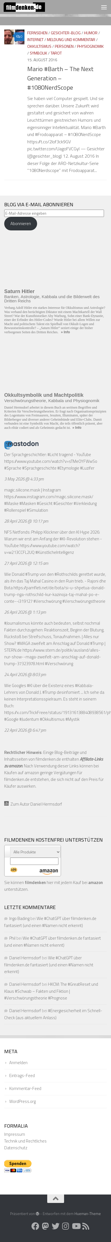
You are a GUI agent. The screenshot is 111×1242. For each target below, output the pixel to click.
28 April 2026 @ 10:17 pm (26, 521)
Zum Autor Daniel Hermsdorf (33, 804)
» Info (65, 332)
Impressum (14, 1134)
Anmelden (18, 1062)
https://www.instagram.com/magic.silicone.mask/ (48, 496)
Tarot (56, 53)
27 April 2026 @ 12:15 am (26, 563)
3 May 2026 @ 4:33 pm (24, 479)
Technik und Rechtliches (25, 1141)
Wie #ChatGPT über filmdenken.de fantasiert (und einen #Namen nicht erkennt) (48, 965)
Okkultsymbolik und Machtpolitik (43, 395)
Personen (64, 46)
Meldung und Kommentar (71, 39)
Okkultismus (39, 46)
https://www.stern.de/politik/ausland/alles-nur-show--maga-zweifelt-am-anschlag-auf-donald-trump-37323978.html (52, 657)
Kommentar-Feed (25, 1088)
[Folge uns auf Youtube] (76, 1226)
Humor (91, 33)
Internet (35, 39)
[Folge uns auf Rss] (86, 1226)
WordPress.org (22, 1101)
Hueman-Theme (87, 1213)
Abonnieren (20, 223)
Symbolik (38, 53)
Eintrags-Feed (22, 1075)
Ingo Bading (19, 918)
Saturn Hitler (19, 291)
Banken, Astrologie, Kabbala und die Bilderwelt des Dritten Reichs (51, 298)
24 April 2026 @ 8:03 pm (25, 674)
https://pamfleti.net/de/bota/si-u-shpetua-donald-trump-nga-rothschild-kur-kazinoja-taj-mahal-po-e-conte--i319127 (54, 594)
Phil (12, 938)
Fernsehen (37, 33)
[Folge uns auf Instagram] (66, 1226)
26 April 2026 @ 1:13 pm (25, 612)
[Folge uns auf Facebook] (35, 1226)
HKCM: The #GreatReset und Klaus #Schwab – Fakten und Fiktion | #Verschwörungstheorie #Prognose (51, 991)
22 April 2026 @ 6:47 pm (25, 730)
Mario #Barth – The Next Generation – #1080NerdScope (60, 78)
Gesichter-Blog (66, 33)
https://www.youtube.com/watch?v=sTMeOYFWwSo (50, 461)
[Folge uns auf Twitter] (56, 1226)
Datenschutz (15, 1147)
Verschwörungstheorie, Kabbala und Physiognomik (51, 400)
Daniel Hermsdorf (25, 958)
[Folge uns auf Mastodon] (45, 1226)
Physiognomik (90, 46)
